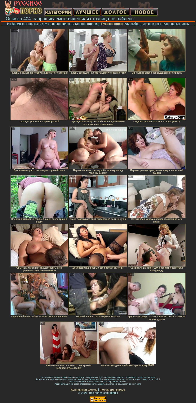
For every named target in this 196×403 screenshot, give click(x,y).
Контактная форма (84, 389)
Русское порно (112, 23)
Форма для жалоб (112, 389)
